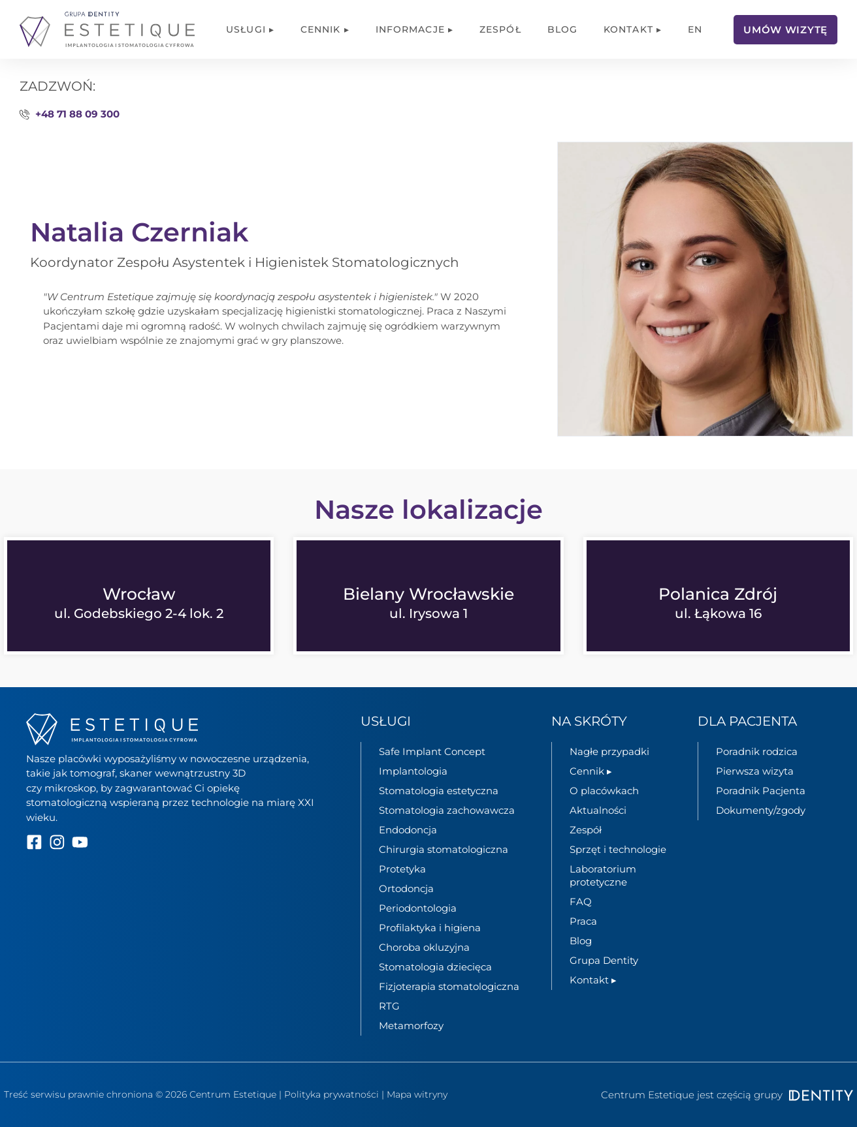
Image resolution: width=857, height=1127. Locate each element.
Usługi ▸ (250, 29)
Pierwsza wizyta (755, 771)
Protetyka (402, 869)
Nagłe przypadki (609, 751)
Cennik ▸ (324, 29)
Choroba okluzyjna (424, 947)
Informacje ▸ (414, 29)
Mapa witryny (417, 1094)
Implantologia (413, 771)
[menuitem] (695, 29)
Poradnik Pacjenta (760, 790)
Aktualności (598, 810)
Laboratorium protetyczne (603, 875)
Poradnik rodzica (757, 751)
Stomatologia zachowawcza (447, 810)
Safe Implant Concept (432, 751)
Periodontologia (418, 908)
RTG (389, 1006)
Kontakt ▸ (633, 29)
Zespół (500, 29)
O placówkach (604, 790)
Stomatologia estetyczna (438, 790)
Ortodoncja (406, 888)
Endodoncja (408, 830)
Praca (583, 921)
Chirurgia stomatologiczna (443, 849)
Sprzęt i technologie (618, 849)
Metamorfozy (411, 1025)
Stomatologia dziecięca (435, 967)
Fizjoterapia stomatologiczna (449, 986)
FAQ (581, 901)
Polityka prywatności (331, 1094)
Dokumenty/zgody (760, 810)
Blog (562, 29)
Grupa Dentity (604, 960)
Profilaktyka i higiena (430, 927)
